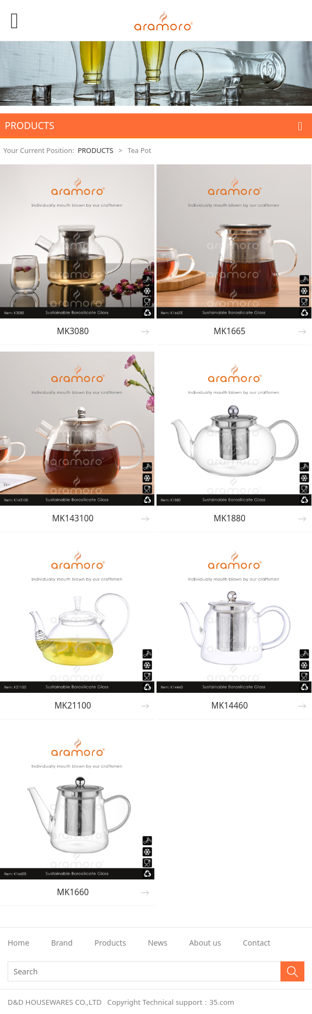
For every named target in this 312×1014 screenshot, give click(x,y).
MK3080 (73, 331)
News (157, 943)
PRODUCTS (96, 150)
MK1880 (230, 518)
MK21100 (72, 705)
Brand (62, 943)
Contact (257, 943)
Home (18, 943)
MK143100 (72, 518)
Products (110, 943)
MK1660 (73, 892)
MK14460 (229, 705)
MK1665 (230, 331)
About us (205, 943)
